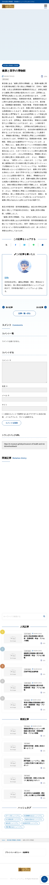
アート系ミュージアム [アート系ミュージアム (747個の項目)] (13, 815)
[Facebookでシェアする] (15, 244)
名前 (5, 386)
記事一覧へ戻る (24, 313)
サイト (4, 405)
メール (5, 395)
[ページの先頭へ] (44, 879)
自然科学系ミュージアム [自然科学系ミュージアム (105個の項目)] (30, 823)
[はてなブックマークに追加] (24, 244)
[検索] (44, 616)
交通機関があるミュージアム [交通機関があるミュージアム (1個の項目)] (33, 815)
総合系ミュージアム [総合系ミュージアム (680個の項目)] (12, 823)
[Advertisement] (24, 35)
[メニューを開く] (45, 6)
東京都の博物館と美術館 (10, 65)
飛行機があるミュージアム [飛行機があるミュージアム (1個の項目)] (14, 827)
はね (6, 277)
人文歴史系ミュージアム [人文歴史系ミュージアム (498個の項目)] (13, 819)
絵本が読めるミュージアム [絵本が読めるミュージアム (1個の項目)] (34, 819)
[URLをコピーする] (42, 244)
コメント (6, 360)
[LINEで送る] (33, 244)
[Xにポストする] (6, 244)
